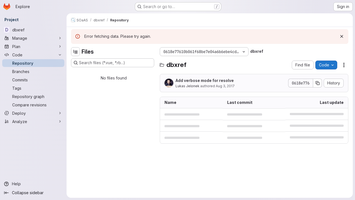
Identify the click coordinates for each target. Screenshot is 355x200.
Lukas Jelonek (187, 86)
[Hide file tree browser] (75, 51)
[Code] (33, 55)
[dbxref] (33, 30)
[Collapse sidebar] (33, 193)
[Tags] (33, 88)
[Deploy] (33, 113)
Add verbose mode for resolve (205, 80)
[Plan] (33, 46)
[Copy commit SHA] (317, 83)
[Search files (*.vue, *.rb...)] (112, 62)
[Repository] (33, 63)
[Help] (33, 184)
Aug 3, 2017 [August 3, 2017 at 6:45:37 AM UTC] (225, 86)
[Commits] (33, 80)
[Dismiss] (341, 36)
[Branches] (33, 71)
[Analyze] (33, 121)
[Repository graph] (33, 96)
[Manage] (33, 38)
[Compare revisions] (33, 105)
